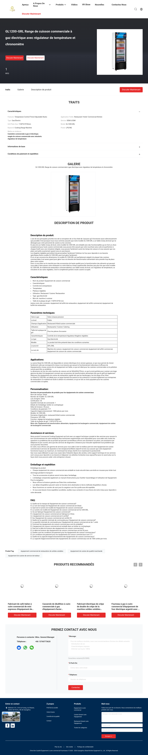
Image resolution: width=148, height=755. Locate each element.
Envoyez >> (108, 736)
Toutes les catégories (80, 727)
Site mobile (69, 747)
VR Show (86, 4)
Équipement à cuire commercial (80, 709)
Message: (72, 636)
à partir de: (73, 663)
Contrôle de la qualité (53, 716)
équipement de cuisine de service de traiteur (24, 556)
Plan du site (58, 747)
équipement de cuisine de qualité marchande (86, 551)
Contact (49, 721)
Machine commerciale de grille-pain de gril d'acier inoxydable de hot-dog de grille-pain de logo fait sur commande (20, 609)
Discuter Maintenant (14, 58)
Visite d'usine (51, 712)
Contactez (75, 687)
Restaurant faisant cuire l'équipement (81, 722)
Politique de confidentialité (85, 747)
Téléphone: (73, 675)
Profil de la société (52, 708)
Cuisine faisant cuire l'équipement (80, 715)
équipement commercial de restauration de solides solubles (42, 551)
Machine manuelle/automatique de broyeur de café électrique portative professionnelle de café (124, 609)
